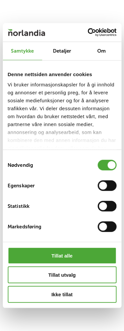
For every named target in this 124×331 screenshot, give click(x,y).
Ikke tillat (61, 294)
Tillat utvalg (62, 275)
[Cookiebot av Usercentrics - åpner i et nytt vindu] (88, 32)
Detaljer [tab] (62, 50)
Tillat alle (62, 255)
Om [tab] (101, 50)
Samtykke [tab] (22, 50)
